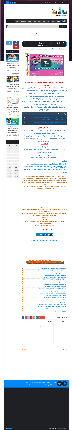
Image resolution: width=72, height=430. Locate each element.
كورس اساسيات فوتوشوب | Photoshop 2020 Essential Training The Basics (51, 271)
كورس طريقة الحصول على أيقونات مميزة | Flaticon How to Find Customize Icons (51, 304)
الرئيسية (49, 48)
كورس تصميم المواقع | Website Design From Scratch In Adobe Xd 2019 (52, 289)
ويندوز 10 (15, 173)
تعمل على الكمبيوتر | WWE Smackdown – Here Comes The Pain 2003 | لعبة (12, 65)
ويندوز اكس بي (9, 176)
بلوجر (43, 21)
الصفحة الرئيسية (62, 2)
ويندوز (52, 21)
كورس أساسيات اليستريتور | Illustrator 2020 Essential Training (54, 277)
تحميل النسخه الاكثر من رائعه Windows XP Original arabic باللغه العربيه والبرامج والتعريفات (12, 107)
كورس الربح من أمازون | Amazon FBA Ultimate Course (55, 295)
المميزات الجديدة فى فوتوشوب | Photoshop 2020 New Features (54, 280)
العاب (34, 21)
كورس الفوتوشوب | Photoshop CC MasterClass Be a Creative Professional (51, 302)
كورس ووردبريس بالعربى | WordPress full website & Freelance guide (45, 166)
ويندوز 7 (9, 173)
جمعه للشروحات (54, 428)
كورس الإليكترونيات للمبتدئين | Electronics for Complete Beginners (53, 300)
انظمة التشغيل (15, 155)
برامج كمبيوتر (16, 161)
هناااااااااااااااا (53, 240)
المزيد (16, 21)
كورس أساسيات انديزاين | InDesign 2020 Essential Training (55, 275)
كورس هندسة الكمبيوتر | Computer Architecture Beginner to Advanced (52, 293)
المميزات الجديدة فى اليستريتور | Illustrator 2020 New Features (54, 284)
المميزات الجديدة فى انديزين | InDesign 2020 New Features (55, 273)
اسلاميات (57, 21)
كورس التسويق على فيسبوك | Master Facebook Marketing (55, 298)
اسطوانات (9, 145)
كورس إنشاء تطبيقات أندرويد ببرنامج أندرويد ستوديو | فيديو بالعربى (45, 164)
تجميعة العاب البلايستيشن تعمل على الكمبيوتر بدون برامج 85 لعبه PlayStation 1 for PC (12, 86)
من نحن (34, 2)
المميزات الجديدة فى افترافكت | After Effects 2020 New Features (53, 282)
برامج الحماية (16, 158)
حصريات (9, 164)
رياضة (16, 167)
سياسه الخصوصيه (55, 2)
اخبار (15, 145)
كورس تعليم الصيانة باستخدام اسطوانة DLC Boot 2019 (53, 120)
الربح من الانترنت (22, 21)
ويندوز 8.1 (15, 176)
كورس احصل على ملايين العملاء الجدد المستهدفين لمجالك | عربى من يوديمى (48, 117)
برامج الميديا (9, 158)
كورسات (45, 48)
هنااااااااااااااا (34, 240)
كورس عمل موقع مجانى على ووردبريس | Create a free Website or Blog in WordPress (49, 291)
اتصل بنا (39, 2)
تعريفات (29, 21)
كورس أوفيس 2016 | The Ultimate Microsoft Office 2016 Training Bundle (49, 122)
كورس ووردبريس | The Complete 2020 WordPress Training (55, 286)
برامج (48, 21)
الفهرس (29, 2)
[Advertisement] (27, 11)
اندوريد (39, 21)
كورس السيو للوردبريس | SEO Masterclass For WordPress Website (53, 268)
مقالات (9, 170)
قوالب (9, 167)
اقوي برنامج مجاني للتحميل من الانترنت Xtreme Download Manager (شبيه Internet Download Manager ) (12, 129)
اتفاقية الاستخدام (46, 2)
